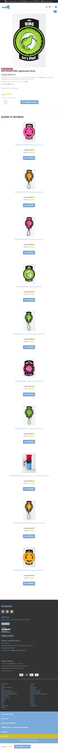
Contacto (4, 732)
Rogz (2, 702)
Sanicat (32, 702)
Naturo (32, 697)
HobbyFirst (33, 689)
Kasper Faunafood (35, 692)
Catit (2, 685)
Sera (2, 704)
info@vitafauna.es (19, 650)
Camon (32, 684)
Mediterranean (5, 697)
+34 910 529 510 (6, 671)
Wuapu (3, 707)
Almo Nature (4, 684)
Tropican (32, 704)
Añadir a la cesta (29, 102)
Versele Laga (4, 705)
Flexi (2, 689)
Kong (31, 695)
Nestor (32, 699)
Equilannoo (33, 687)
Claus (31, 685)
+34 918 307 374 (6, 650)
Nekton (3, 699)
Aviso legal (4, 718)
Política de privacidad (8, 723)
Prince (3, 700)
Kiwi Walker (4, 695)
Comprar (29, 158)
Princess (32, 700)
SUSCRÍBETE (5, 623)
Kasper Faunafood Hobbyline (38, 694)
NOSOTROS (4, 736)
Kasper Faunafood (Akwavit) (9, 694)
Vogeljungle (33, 705)
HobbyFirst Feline (35, 690)
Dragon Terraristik (6, 687)
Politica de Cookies (7, 714)
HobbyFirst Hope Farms (8, 692)
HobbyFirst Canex (6, 690)
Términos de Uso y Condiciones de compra (14, 727)
